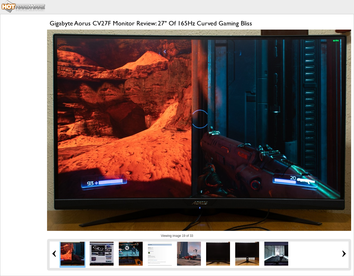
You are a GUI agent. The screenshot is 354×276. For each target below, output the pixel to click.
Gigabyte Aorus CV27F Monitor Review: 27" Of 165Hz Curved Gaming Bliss (151, 23)
